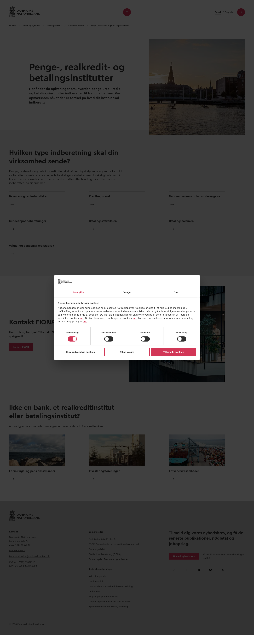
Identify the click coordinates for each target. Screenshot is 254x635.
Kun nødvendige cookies (80, 352)
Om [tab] (175, 292)
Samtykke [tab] (78, 292)
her (82, 318)
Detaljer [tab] (127, 292)
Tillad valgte (127, 352)
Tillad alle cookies (173, 352)
